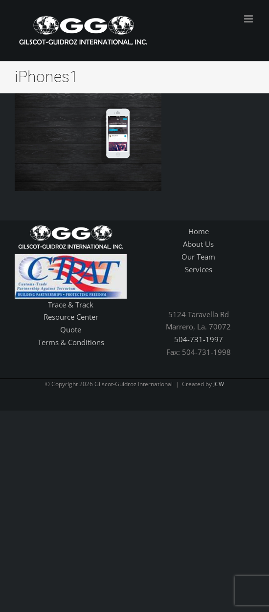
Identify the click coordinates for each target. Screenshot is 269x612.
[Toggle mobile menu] (249, 19)
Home (198, 231)
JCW (218, 384)
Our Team (198, 257)
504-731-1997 (198, 339)
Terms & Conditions (71, 342)
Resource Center (71, 317)
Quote (70, 329)
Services (198, 269)
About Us (198, 244)
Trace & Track (70, 304)
